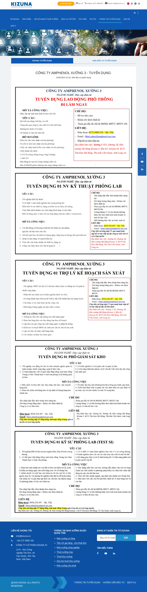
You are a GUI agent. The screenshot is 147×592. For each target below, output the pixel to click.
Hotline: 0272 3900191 (94, 3)
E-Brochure (66, 4)
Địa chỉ (79, 3)
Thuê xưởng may (65, 552)
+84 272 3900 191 (25, 540)
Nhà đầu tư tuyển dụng (105, 61)
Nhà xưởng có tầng (66, 538)
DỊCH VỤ (131, 582)
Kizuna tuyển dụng (42, 61)
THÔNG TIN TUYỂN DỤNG (87, 582)
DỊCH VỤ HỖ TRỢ (68, 19)
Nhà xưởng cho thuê (66, 565)
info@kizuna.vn (23, 536)
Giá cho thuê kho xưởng (68, 561)
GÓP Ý (13, 26)
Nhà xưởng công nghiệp (68, 547)
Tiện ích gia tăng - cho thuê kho (71, 543)
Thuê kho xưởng (64, 556)
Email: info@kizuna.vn (114, 3)
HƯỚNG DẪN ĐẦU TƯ (114, 582)
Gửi (126, 537)
